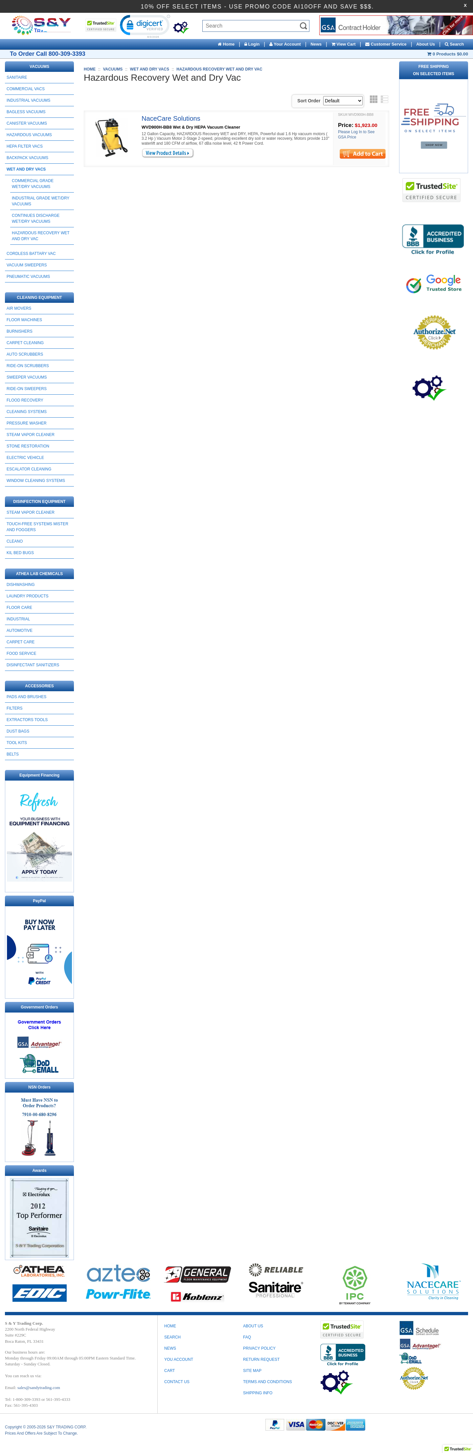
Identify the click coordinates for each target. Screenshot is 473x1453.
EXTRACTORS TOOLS (27, 719)
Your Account (285, 44)
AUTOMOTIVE (20, 630)
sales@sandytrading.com (38, 1387)
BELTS (13, 754)
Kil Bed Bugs (20, 552)
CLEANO (15, 541)
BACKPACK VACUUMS (27, 158)
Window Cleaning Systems (36, 480)
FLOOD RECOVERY (25, 400)
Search (454, 44)
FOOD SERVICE (21, 653)
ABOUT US (253, 1326)
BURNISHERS (20, 331)
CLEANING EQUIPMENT (39, 297)
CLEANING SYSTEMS (27, 411)
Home (226, 44)
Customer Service (385, 44)
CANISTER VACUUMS (27, 123)
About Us (425, 44)
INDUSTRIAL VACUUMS (28, 100)
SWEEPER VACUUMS (27, 377)
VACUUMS (39, 66)
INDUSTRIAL (18, 619)
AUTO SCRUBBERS (25, 354)
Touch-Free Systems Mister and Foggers (37, 527)
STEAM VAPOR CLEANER (31, 434)
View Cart (343, 44)
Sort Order (308, 100)
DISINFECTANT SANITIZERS (33, 665)
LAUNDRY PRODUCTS (28, 596)
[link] (144, 25)
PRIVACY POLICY (259, 1348)
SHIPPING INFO (257, 1393)
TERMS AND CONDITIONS (267, 1382)
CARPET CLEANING (25, 343)
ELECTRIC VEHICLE (25, 457)
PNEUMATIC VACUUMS (28, 276)
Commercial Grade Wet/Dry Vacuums (33, 183)
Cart (169, 1370)
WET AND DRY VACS (26, 169)
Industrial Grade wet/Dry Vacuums (40, 201)
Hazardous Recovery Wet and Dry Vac (41, 236)
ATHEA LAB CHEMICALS (39, 573)
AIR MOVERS (19, 308)
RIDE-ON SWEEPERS (27, 388)
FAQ (247, 1337)
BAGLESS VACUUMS (26, 112)
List (384, 99)
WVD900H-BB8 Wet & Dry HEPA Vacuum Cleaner (191, 127)
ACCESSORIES (39, 686)
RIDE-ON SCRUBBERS (28, 365)
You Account (178, 1359)
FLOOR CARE (19, 607)
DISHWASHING (21, 584)
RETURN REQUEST (261, 1359)
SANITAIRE (17, 77)
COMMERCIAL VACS (26, 89)
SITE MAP (252, 1370)
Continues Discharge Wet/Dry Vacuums (35, 218)
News (316, 44)
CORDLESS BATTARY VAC (31, 253)
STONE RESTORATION (28, 446)
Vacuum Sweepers (27, 265)
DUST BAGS (18, 731)
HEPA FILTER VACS (25, 146)
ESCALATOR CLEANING (29, 469)
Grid (373, 99)
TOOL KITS (17, 742)
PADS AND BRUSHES (26, 697)
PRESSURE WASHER (27, 423)
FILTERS (14, 708)
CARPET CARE (20, 642)
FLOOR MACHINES (24, 320)
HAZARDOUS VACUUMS (29, 135)
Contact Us (177, 1382)
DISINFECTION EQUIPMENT (39, 501)
